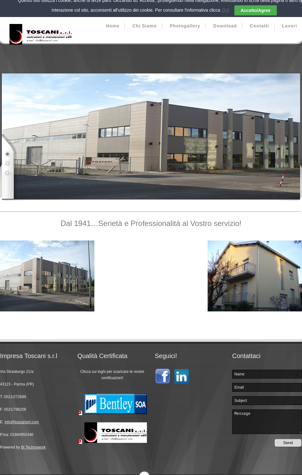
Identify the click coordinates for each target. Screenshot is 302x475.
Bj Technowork (33, 443)
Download (225, 22)
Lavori (289, 22)
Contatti (259, 22)
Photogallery (185, 22)
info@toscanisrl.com (22, 418)
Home (113, 22)
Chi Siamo (144, 22)
